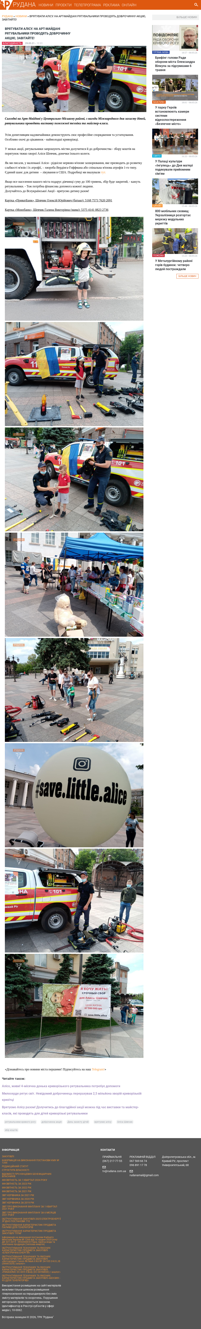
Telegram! (98, 1069)
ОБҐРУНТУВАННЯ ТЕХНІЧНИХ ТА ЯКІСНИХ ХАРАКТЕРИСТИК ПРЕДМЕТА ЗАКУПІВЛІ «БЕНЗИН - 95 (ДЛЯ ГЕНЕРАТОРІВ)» (31, 1278)
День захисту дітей (78, 1122)
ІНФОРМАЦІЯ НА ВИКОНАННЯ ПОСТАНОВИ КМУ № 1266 (30, 1161)
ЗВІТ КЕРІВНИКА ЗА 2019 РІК (18, 1202)
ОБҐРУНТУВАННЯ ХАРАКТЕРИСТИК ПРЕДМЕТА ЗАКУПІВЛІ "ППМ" (29, 1232)
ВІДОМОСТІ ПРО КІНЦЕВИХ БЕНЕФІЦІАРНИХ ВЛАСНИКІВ (27, 1175)
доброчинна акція (52, 1122)
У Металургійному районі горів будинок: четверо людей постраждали (173, 265)
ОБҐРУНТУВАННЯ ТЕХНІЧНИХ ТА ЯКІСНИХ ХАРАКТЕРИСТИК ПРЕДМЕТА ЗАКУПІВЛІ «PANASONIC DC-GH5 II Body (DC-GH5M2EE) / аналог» (31, 1269)
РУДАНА (24, 4)
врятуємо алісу (102, 1122)
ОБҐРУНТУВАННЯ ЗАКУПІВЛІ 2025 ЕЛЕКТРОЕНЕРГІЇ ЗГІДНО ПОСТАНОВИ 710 (31, 1220)
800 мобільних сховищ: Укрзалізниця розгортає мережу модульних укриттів (173, 217)
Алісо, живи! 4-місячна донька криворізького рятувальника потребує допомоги (61, 1086)
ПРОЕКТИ (64, 5)
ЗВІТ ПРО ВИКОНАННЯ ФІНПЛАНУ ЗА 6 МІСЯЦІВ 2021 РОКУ (29, 1213)
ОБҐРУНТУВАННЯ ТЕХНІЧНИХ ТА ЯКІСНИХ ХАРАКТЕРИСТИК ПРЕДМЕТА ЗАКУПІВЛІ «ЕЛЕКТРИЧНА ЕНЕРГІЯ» (26, 1250)
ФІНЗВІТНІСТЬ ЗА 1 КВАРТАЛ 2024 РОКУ (24, 1180)
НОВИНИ (46, 5)
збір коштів (11, 1130)
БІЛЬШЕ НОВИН (187, 276)
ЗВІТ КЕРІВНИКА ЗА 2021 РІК (18, 1195)
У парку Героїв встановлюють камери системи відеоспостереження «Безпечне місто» (172, 116)
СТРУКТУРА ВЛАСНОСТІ (15, 1170)
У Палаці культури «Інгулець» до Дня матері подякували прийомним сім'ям (174, 167)
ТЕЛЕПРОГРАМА (87, 5)
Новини (21, 16)
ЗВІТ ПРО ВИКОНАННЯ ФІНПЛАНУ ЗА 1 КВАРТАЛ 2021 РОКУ (29, 1207)
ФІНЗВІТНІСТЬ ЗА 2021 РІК (16, 1191)
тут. (103, 172)
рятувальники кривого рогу (20, 1122)
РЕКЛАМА (111, 5)
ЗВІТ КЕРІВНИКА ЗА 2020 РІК (18, 1199)
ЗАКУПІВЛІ (8, 1156)
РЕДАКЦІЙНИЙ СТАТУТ (15, 1166)
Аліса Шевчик (125, 1122)
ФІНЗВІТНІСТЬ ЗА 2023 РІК (16, 1183)
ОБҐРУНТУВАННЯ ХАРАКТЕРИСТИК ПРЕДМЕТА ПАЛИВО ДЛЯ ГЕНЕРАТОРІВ (29, 1226)
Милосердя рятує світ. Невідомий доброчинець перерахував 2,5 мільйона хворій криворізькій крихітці (71, 1097)
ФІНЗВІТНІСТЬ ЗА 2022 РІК (16, 1187)
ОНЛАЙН (129, 5)
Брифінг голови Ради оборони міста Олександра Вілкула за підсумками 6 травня (175, 64)
